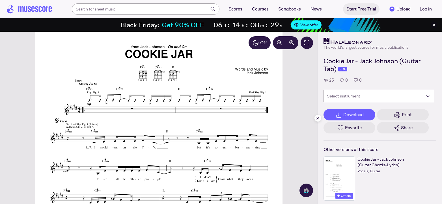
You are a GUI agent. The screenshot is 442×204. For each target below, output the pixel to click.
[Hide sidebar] (317, 118)
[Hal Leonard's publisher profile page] (366, 41)
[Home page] (29, 9)
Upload (400, 9)
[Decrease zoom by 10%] (279, 43)
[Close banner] (434, 25)
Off (259, 42)
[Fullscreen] (307, 43)
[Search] (213, 9)
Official (344, 196)
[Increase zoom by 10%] (292, 43)
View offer (306, 25)
